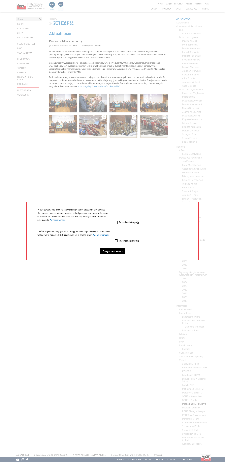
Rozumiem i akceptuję (129, 222)
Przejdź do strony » (112, 251)
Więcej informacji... (58, 220)
